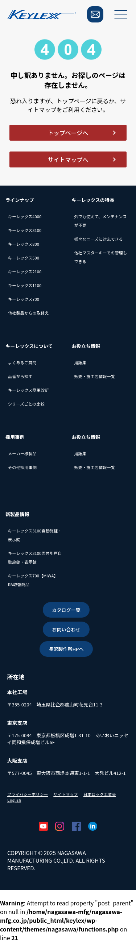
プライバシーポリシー (27, 794)
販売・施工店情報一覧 (94, 376)
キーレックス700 (23, 299)
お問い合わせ (66, 629)
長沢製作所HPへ (66, 649)
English (14, 800)
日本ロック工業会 (99, 794)
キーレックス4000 (24, 216)
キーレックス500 (23, 258)
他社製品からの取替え (28, 313)
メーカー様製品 (22, 453)
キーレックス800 (23, 244)
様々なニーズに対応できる (98, 239)
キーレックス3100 (24, 230)
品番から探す (20, 376)
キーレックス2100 (24, 271)
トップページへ (68, 132)
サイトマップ (65, 794)
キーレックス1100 (24, 285)
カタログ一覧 (66, 609)
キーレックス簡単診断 (28, 390)
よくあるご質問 (22, 362)
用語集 (80, 362)
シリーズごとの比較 (26, 404)
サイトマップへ (68, 159)
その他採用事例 (22, 467)
